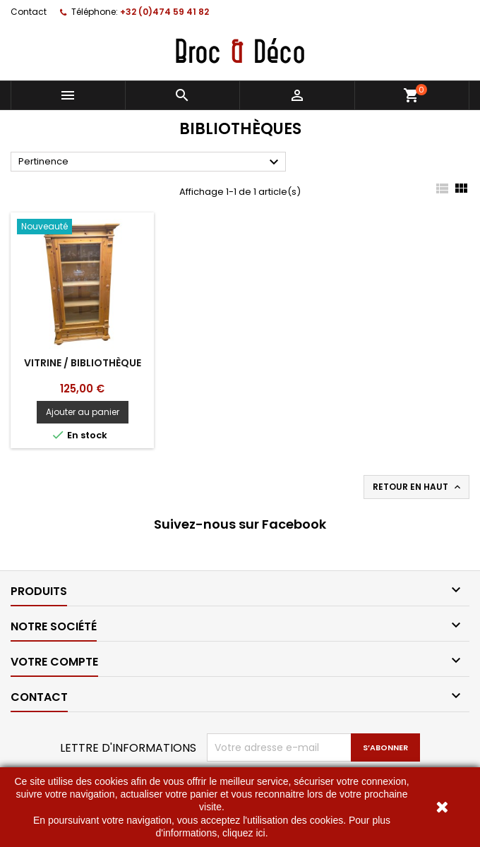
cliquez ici (243, 833)
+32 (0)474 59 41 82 (164, 12)
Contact (29, 12)
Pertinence (150, 162)
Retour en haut (418, 487)
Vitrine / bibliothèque (82, 363)
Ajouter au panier (82, 412)
